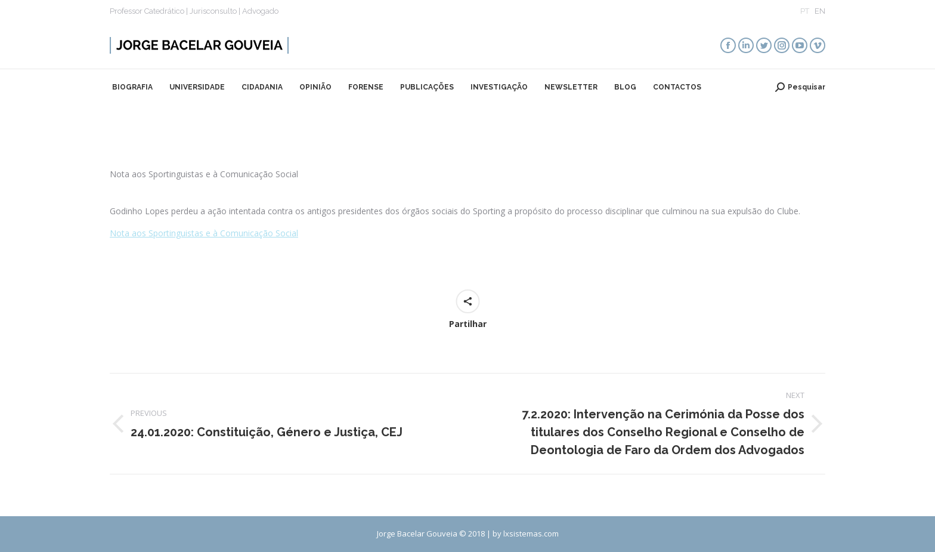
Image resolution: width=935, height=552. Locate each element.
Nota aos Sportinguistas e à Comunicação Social (204, 233)
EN (820, 11)
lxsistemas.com (531, 533)
